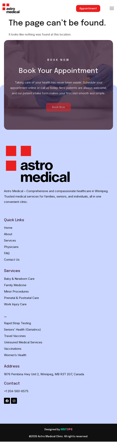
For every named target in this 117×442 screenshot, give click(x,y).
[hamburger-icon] (111, 9)
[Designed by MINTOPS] (58, 429)
